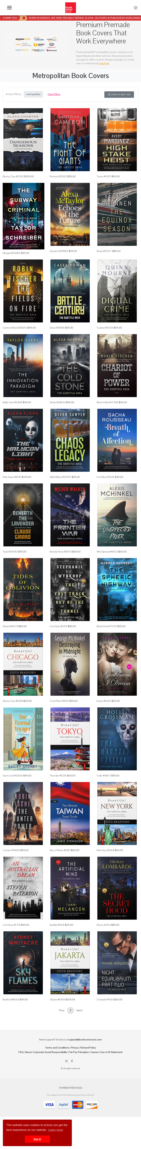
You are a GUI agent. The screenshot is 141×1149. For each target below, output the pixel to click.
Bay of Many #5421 (60, 850)
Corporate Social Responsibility (50, 1052)
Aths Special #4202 (107, 551)
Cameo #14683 (11, 850)
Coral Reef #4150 (59, 701)
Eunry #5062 (104, 701)
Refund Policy (88, 1047)
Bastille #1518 (57, 924)
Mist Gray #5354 (105, 850)
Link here (104, 63)
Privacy (75, 1047)
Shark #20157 (104, 251)
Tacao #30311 (104, 176)
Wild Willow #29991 (60, 477)
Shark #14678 (10, 626)
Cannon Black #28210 (15, 327)
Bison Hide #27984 (107, 402)
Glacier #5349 (57, 999)
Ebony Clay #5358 (13, 701)
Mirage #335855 (11, 253)
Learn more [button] (55, 1129)
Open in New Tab (119, 94)
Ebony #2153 (104, 924)
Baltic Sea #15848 (12, 402)
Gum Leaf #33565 (13, 775)
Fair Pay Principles (79, 1052)
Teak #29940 (10, 551)
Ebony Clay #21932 (13, 176)
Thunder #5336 (58, 775)
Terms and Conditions (57, 1047)
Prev (61, 1010)
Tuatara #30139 (105, 327)
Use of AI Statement (111, 1052)
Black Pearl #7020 (107, 626)
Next (80, 1010)
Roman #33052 (58, 176)
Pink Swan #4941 (12, 477)
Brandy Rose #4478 (61, 551)
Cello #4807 (104, 775)
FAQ (21, 1052)
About (28, 1052)
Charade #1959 (105, 999)
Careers (94, 1052)
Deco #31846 (57, 327)
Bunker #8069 (11, 999)
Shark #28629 (58, 402)
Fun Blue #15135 (105, 477)
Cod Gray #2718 (11, 924)
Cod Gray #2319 (58, 626)
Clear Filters (54, 94)
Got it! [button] (37, 1139)
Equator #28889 (59, 251)
